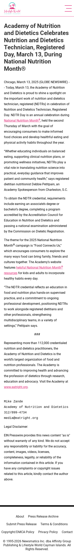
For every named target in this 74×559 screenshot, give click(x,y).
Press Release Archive (43, 516)
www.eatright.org (16, 387)
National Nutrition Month (22, 120)
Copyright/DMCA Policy (17, 532)
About (20, 516)
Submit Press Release (21, 524)
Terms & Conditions (54, 524)
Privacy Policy (48, 532)
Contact (67, 532)
